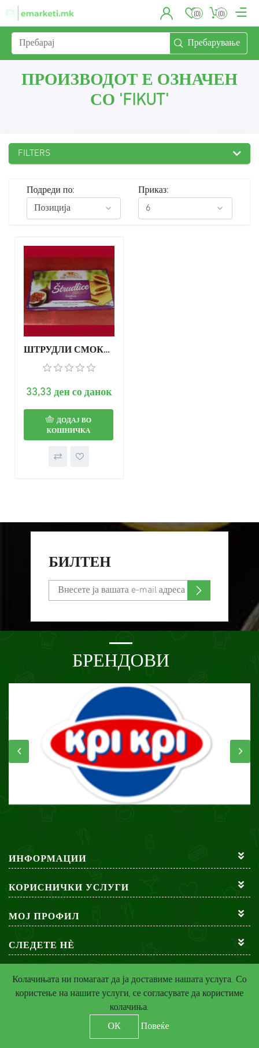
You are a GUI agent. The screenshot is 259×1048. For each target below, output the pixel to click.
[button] (166, 13)
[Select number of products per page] (185, 208)
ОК (114, 1026)
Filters (34, 153)
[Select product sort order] (74, 208)
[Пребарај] (91, 43)
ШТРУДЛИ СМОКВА (69, 350)
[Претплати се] (129, 590)
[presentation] (19, 751)
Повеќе (155, 1026)
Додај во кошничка (69, 426)
